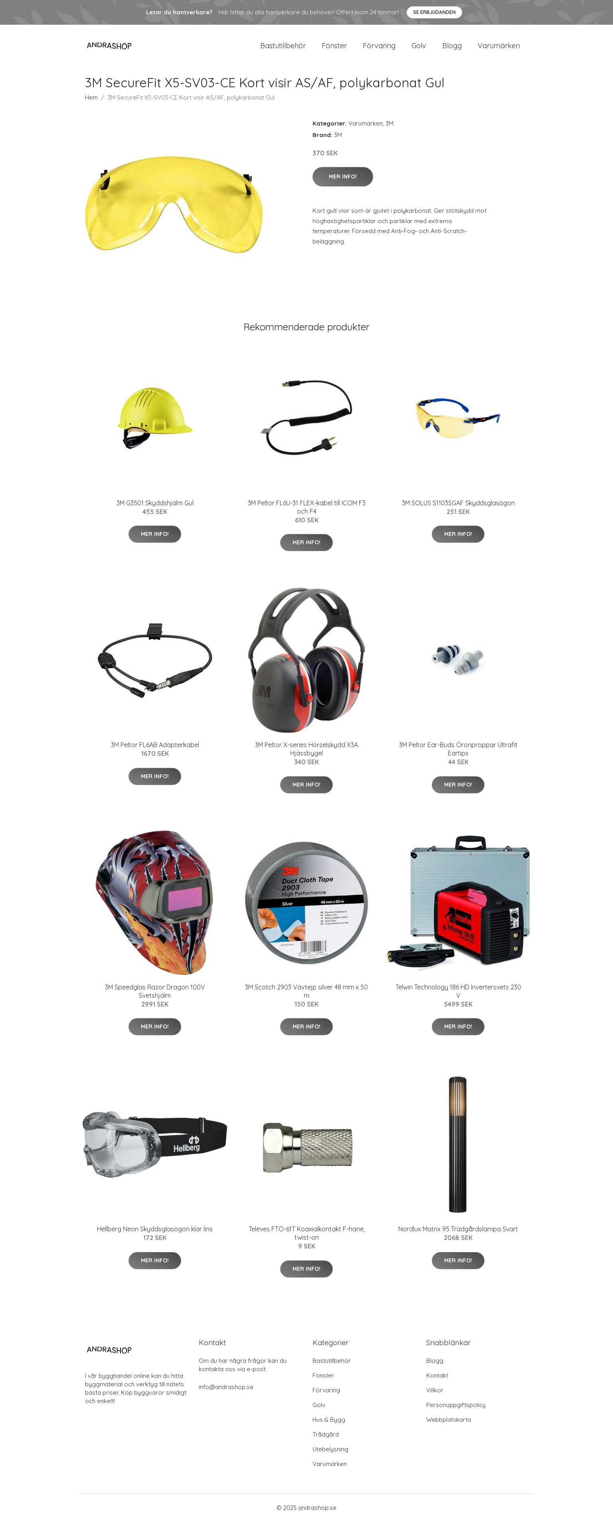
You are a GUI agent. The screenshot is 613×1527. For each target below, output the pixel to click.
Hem (91, 103)
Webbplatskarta (448, 1425)
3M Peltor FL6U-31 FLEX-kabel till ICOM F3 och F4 (307, 512)
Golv (418, 48)
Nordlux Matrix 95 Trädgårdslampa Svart (458, 1234)
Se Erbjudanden (434, 12)
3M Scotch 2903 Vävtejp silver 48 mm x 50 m (306, 997)
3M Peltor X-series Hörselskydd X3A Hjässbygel (306, 754)
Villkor (434, 1395)
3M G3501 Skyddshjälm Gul (155, 508)
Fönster (334, 48)
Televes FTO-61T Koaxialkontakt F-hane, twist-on (307, 1239)
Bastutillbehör (283, 48)
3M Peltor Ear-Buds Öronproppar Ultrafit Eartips (458, 754)
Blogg (452, 48)
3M (390, 129)
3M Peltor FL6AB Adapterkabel (155, 750)
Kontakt (437, 1381)
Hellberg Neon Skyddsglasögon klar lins (155, 1234)
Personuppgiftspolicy (456, 1410)
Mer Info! (343, 182)
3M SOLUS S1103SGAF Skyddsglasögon (458, 508)
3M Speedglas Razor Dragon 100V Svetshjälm (155, 997)
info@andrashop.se (226, 1392)
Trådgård (325, 1440)
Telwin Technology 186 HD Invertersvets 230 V (458, 997)
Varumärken (499, 48)
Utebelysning (330, 1454)
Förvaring (379, 48)
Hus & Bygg (328, 1425)
